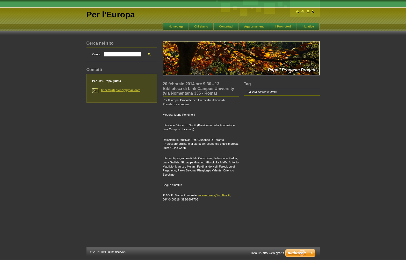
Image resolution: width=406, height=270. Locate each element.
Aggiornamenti (254, 26)
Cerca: (97, 54)
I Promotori (283, 26)
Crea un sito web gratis (267, 253)
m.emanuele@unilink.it (214, 195)
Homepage (176, 26)
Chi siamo (201, 26)
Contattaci (226, 26)
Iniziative (308, 26)
